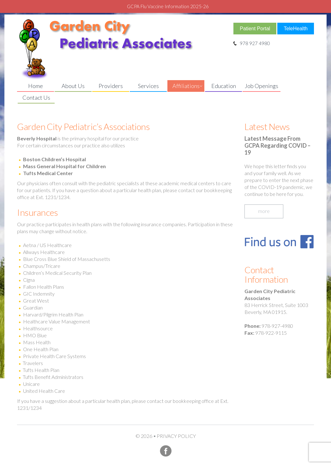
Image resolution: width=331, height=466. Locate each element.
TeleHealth (296, 28)
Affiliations (186, 85)
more (264, 211)
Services (148, 85)
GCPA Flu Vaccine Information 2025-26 (168, 6)
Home (35, 85)
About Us (73, 85)
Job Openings (261, 85)
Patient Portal (255, 28)
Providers (111, 85)
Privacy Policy (176, 436)
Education (223, 85)
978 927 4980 (251, 43)
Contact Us (36, 97)
